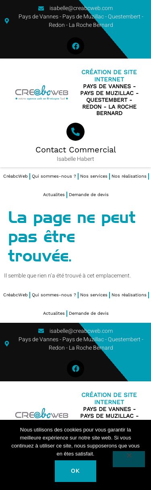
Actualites (54, 194)
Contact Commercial (75, 149)
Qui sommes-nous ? (54, 176)
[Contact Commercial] (75, 132)
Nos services (94, 176)
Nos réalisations (129, 176)
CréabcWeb (15, 176)
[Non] (129, 459)
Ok (75, 471)
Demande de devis (89, 194)
